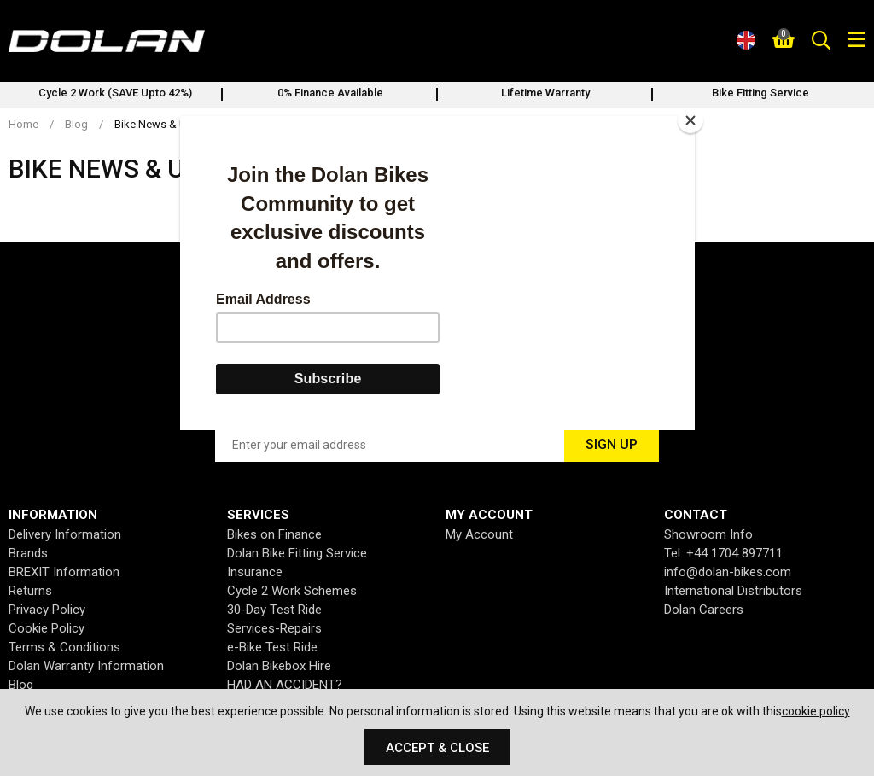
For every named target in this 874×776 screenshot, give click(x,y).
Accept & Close (437, 748)
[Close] (690, 120)
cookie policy (816, 711)
